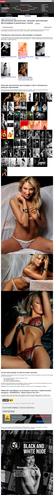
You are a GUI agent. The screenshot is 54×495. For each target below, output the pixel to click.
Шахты (43, 5)
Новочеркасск (45, 4)
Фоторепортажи (31, 9)
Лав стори (35, 7)
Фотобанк (9, 14)
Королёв (43, 8)
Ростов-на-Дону (45, 6)
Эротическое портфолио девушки (8, 76)
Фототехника (45, 16)
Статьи (27, 14)
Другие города (45, 10)
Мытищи (43, 9)
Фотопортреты (18, 9)
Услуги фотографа (24, 7)
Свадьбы (30, 6)
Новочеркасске (4, 11)
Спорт (17, 6)
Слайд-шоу (37, 23)
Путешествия (8, 16)
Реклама (14, 7)
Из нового (3, 1)
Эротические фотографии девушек (9, 56)
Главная (3, 18)
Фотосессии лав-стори (8, 27)
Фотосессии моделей (25, 10)
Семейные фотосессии (25, 4)
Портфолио (28, 16)
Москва (43, 7)
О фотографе (4, 9)
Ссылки (45, 14)
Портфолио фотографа (10, 18)
